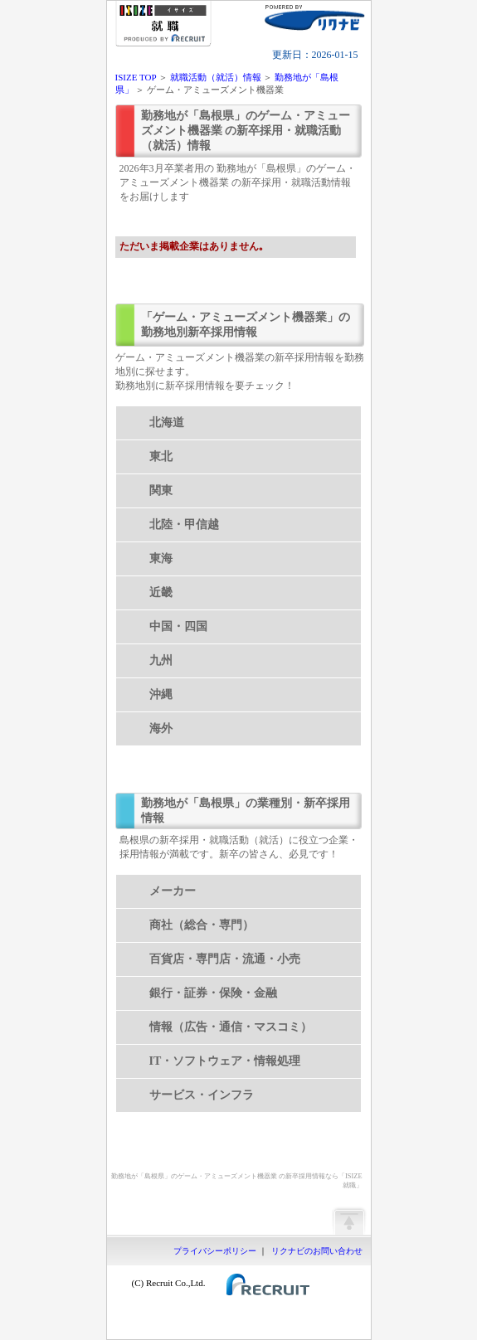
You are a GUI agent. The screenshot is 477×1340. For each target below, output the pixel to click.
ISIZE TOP (136, 77)
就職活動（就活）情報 (215, 77)
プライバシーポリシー (214, 1250)
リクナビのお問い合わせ (317, 1250)
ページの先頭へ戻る (348, 1220)
